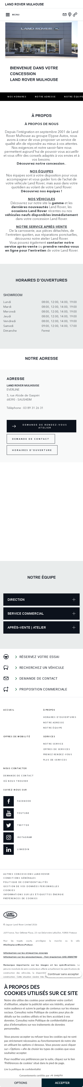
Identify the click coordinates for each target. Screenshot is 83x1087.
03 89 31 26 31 (33, 408)
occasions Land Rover (29, 210)
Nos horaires (17, 96)
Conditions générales (19, 878)
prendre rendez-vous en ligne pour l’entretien (42, 248)
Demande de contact (31, 438)
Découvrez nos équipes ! (41, 191)
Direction (41, 599)
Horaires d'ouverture (32, 450)
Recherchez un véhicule (41, 667)
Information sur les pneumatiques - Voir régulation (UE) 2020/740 (40, 956)
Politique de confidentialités (25, 882)
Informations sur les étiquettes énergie (33, 894)
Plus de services (55, 759)
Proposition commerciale (43, 689)
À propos (49, 710)
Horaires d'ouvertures (60, 717)
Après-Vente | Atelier (41, 627)
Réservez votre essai (39, 657)
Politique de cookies (46, 1012)
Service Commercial (41, 613)
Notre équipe (53, 727)
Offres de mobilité (16, 736)
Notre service (53, 743)
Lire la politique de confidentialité (22, 1069)
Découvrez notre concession (40, 163)
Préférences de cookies (20, 898)
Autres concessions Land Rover (26, 874)
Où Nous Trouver (15, 781)
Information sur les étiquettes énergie (25, 952)
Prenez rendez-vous (57, 754)
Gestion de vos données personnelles (31, 886)
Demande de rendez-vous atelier (45, 426)
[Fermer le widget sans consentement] (64, 974)
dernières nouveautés (29, 206)
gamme (58, 202)
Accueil (8, 710)
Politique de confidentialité (51, 1020)
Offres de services (56, 749)
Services (49, 736)
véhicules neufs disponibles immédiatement (41, 214)
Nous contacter (15, 768)
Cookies (9, 890)
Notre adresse (45, 96)
